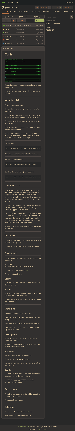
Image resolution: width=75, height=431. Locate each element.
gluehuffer (9, 7)
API (45, 429)
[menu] (32, 429)
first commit (27, 25)
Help (17, 2)
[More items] (71, 11)
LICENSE (7, 40)
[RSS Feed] (37, 7)
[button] (14, 20)
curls (17, 7)
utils (6, 33)
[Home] (3, 2)
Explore (10, 2)
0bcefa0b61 (18, 25)
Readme (50, 27)
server (7, 29)
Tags (37, 17)
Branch (23, 17)
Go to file (21, 21)
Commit (9, 17)
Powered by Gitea (23, 426)
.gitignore (8, 36)
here (26, 270)
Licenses (39, 429)
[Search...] (71, 17)
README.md (9, 43)
